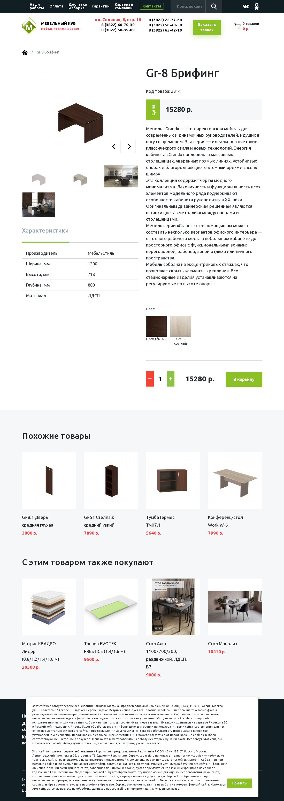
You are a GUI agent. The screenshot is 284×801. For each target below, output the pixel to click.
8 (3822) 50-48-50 (165, 25)
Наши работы (37, 6)
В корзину (244, 378)
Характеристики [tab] (45, 230)
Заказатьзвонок (206, 27)
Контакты (152, 6)
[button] (114, 146)
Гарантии (101, 6)
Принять (239, 783)
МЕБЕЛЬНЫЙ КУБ (65, 26)
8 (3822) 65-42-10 (165, 30)
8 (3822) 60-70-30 (117, 24)
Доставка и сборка (77, 6)
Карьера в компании (124, 6)
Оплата (56, 6)
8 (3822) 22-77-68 (165, 20)
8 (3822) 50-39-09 (117, 30)
